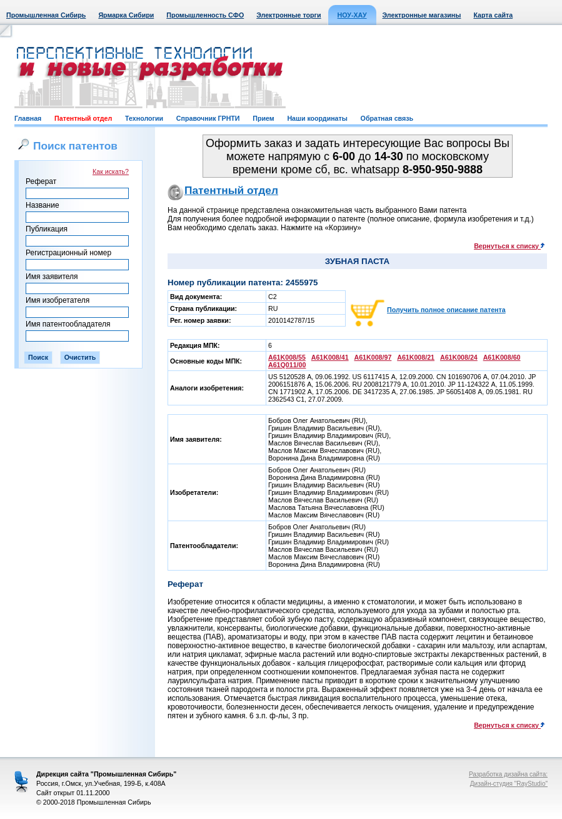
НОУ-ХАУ (352, 15)
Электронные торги (288, 15)
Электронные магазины (422, 15)
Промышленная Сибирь (46, 15)
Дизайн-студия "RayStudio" (509, 783)
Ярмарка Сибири (126, 15)
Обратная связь (387, 118)
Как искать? (111, 171)
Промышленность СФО (205, 15)
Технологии (144, 118)
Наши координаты (317, 118)
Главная (27, 118)
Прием (263, 118)
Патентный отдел (83, 118)
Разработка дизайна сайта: (508, 774)
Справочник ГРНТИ (208, 118)
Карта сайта (493, 15)
